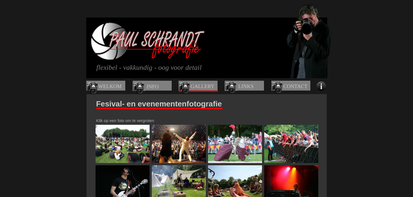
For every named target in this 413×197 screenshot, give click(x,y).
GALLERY (203, 86)
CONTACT (295, 86)
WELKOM (109, 86)
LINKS (246, 86)
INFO (153, 86)
